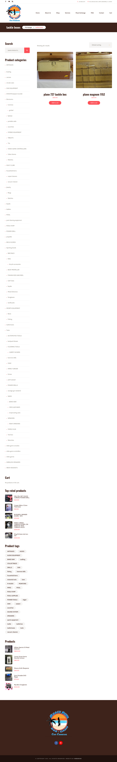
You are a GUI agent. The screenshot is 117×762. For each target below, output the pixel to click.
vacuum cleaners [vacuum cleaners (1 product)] (12, 632)
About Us (48, 13)
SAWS (10, 396)
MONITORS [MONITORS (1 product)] (22, 583)
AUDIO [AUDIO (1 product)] (22, 551)
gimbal (11, 110)
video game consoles (12, 446)
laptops (10, 116)
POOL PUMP (10, 226)
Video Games (12, 154)
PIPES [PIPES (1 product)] (9, 588)
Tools (8, 330)
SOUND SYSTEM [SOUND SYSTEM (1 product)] (12, 612)
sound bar (11, 127)
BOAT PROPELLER (13, 270)
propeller (9, 237)
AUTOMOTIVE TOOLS (15, 336)
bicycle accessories (15, 264)
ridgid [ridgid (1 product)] (24, 600)
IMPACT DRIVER (13, 369)
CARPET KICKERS (14, 352)
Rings (9, 193)
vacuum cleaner (12, 182)
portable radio (12, 121)
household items (11, 171)
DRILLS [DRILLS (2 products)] (9, 567)
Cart (110, 13)
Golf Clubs (11, 281)
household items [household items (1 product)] (12, 575)
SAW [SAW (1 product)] (8, 604)
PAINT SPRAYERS (14, 424)
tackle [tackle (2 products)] (9, 624)
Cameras (10, 105)
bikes (9, 259)
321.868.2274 (82, 1)
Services (67, 13)
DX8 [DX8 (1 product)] (18, 567)
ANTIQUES (9, 65)
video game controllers (13, 451)
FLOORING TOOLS (14, 347)
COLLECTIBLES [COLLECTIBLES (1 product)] (12, 563)
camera (8, 77)
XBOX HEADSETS (12, 468)
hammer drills (12, 358)
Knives (10, 374)
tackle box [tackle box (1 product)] (19, 624)
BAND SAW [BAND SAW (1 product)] (11, 559)
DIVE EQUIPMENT (12, 88)
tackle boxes (10, 325)
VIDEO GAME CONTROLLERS (17, 149)
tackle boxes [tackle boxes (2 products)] (11, 628)
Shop (58, 13)
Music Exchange (80, 13)
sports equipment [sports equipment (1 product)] (12, 620)
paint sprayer (12, 380)
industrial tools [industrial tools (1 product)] (11, 579)
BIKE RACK (11, 253)
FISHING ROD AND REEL (15, 275)
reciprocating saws (14, 413)
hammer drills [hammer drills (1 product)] (21, 571)
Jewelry (8, 187)
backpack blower (13, 341)
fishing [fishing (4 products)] (9, 571)
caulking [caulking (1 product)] (22, 559)
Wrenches (11, 440)
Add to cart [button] (55, 103)
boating (8, 72)
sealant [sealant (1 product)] (18, 604)
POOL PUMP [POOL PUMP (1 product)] (11, 592)
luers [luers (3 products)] (23, 579)
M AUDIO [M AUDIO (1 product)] (10, 583)
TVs (9, 143)
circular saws (10, 83)
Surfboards (11, 303)
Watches (10, 160)
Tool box (10, 435)
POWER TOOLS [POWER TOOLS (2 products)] (12, 600)
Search (27, 50)
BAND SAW (12, 402)
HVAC (9, 363)
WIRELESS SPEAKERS (13, 462)
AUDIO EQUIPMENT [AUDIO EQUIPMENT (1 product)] (13, 555)
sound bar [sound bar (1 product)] (10, 608)
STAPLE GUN (12, 429)
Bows (9, 314)
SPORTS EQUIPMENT (13, 308)
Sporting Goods (11, 248)
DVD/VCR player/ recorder (14, 94)
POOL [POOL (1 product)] (18, 588)
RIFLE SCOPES (11, 242)
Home (38, 13)
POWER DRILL (11, 231)
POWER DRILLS (13, 385)
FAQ (92, 13)
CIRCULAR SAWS (14, 407)
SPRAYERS (11, 418)
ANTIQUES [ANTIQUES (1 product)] (10, 551)
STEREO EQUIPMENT (14, 132)
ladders (8, 209)
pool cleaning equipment (14, 220)
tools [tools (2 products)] (21, 628)
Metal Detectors (13, 292)
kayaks (8, 204)
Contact (101, 13)
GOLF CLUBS (10, 165)
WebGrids (78, 758)
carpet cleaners (12, 176)
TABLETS (10, 138)
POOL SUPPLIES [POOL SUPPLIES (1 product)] (12, 596)
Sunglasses (11, 297)
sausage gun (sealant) (14, 391)
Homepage (28, 27)
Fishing (10, 319)
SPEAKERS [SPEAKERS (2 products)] (10, 616)
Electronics (9, 99)
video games (10, 457)
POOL (8, 215)
